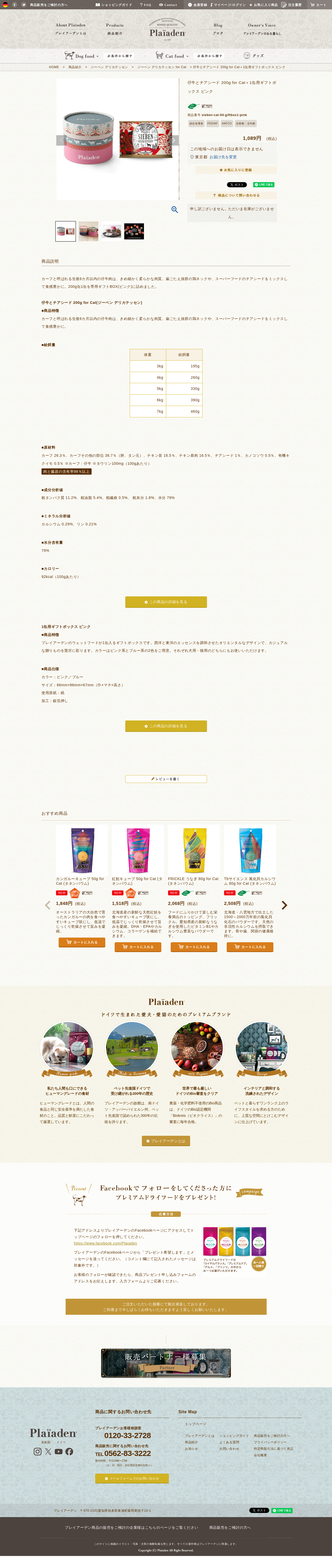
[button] (48, 905)
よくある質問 (229, 1442)
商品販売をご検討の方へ (272, 1436)
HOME (54, 67)
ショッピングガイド (234, 1436)
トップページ (195, 1424)
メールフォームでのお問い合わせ (134, 1478)
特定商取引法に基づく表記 (273, 1449)
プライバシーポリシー (270, 1442)
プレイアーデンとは (168, 1141)
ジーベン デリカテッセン (109, 67)
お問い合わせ (229, 1449)
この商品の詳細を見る (168, 602)
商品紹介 (75, 67)
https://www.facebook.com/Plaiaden (105, 1243)
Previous (61, 140)
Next (173, 140)
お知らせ (191, 1449)
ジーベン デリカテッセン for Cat (161, 67)
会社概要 (260, 1455)
